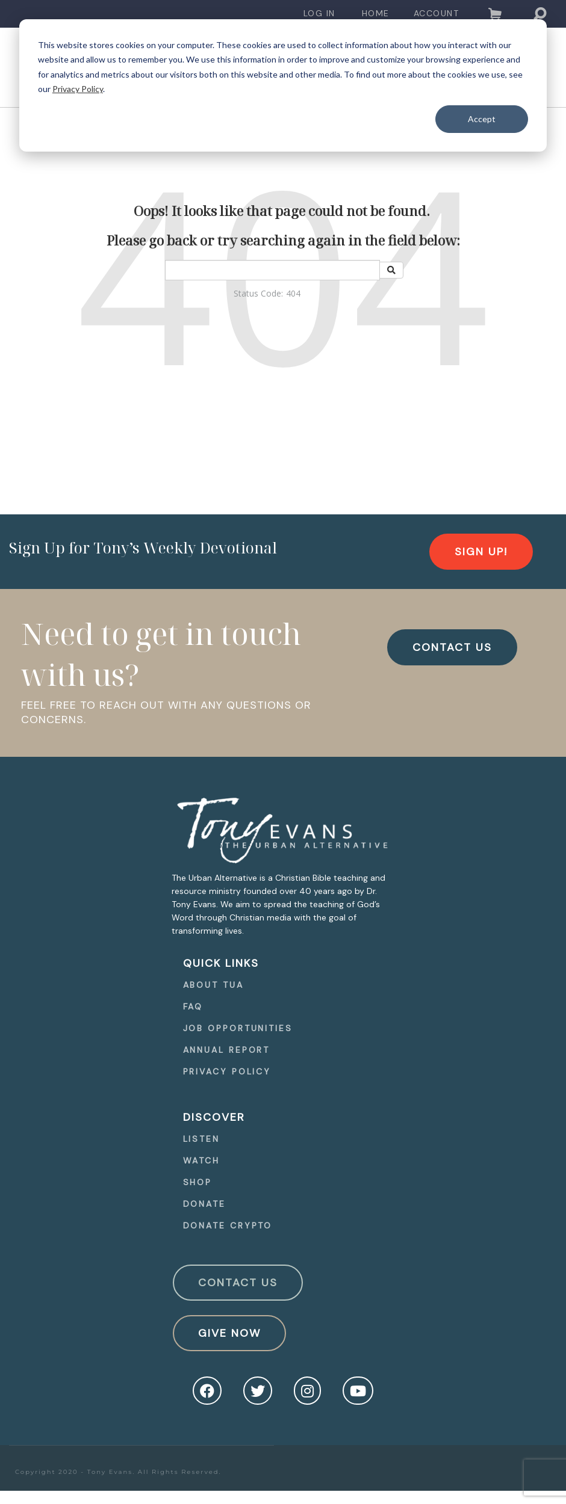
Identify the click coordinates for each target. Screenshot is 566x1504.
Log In (319, 13)
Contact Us (238, 1282)
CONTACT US (452, 647)
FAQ (193, 1006)
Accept (482, 119)
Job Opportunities (238, 1028)
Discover (214, 1117)
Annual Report (226, 1049)
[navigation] (319, 13)
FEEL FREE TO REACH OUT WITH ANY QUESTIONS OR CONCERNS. (166, 712)
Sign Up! (481, 551)
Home (376, 13)
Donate (204, 1203)
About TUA (213, 984)
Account (436, 13)
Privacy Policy (77, 89)
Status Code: (258, 293)
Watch (201, 1160)
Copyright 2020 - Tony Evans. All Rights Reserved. (118, 1472)
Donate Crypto (228, 1225)
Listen (201, 1138)
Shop (198, 1182)
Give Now (229, 1333)
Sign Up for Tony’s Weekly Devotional (143, 547)
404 (293, 293)
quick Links (221, 963)
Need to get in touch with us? (161, 654)
